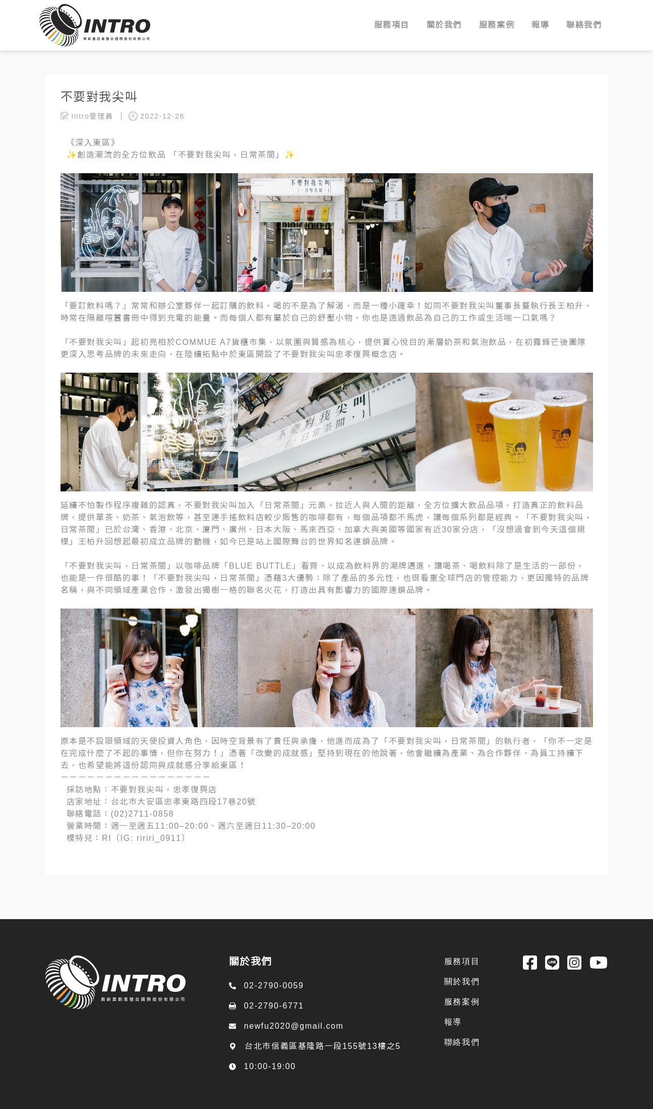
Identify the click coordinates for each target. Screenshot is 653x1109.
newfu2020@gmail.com (294, 1026)
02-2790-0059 (274, 985)
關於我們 (462, 981)
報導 (453, 1022)
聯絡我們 (462, 1042)
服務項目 (462, 961)
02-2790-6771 (274, 1005)
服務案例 (462, 1001)
